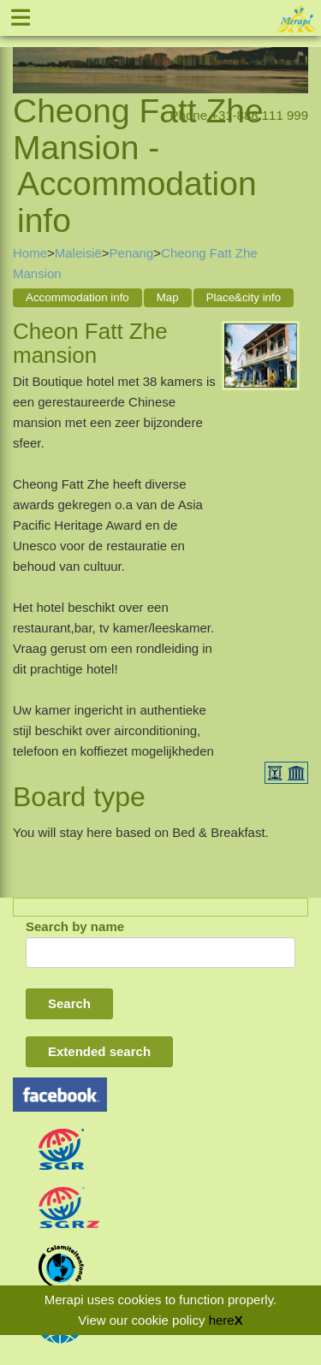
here (222, 1320)
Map (168, 297)
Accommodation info (77, 297)
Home (30, 253)
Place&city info (243, 297)
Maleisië (78, 253)
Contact (48, 69)
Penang (132, 253)
